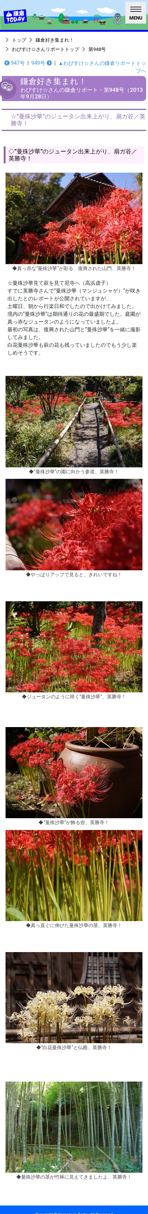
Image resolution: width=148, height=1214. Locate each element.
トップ (19, 40)
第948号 (97, 49)
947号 (14, 63)
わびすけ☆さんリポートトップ (45, 49)
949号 (41, 63)
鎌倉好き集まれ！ (55, 40)
